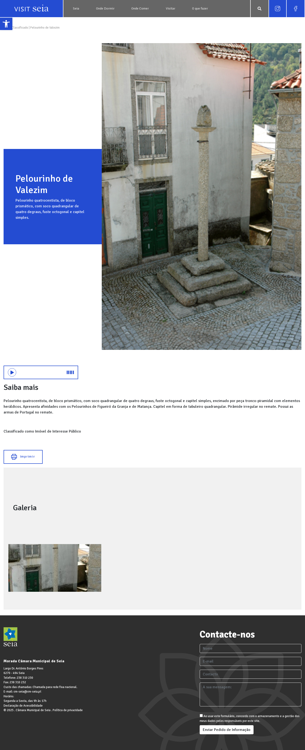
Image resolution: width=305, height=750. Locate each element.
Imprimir (23, 457)
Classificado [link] (20, 28)
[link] (6, 24)
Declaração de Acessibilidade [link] (23, 706)
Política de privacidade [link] (68, 710)
